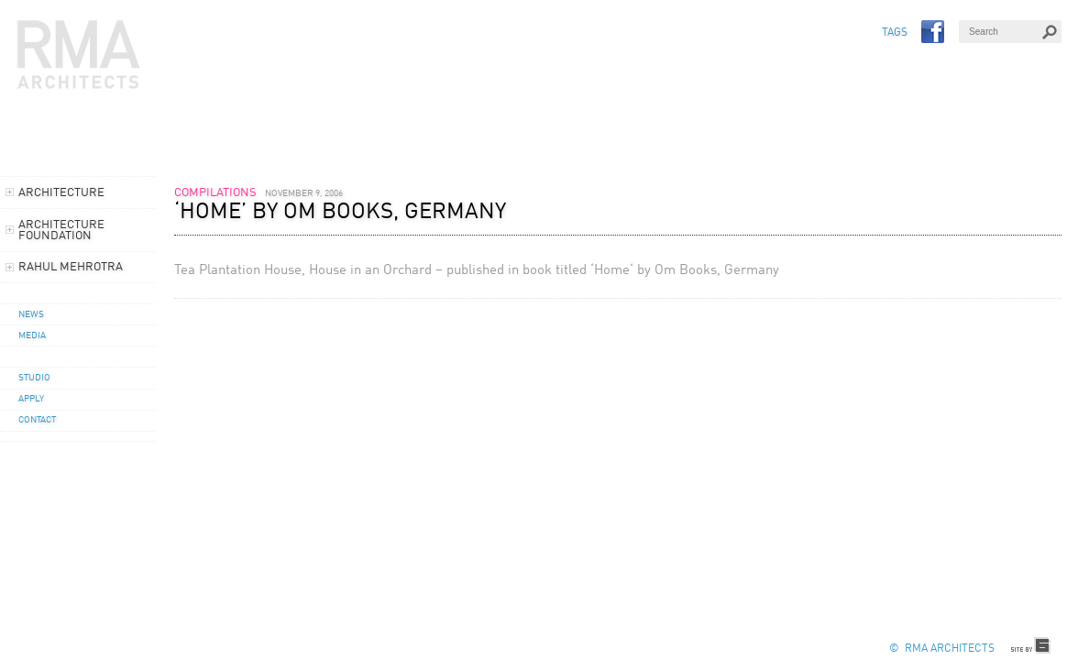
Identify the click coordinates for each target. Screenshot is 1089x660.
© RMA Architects (942, 649)
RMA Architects (79, 55)
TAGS (895, 33)
